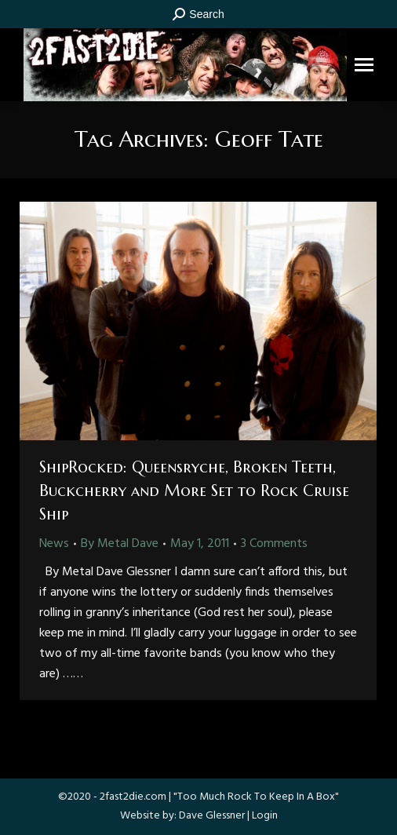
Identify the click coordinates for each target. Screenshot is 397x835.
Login (265, 816)
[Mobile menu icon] (364, 65)
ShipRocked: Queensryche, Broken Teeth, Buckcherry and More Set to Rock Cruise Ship (194, 491)
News (54, 544)
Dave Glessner (212, 816)
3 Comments (274, 543)
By (119, 543)
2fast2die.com (133, 797)
